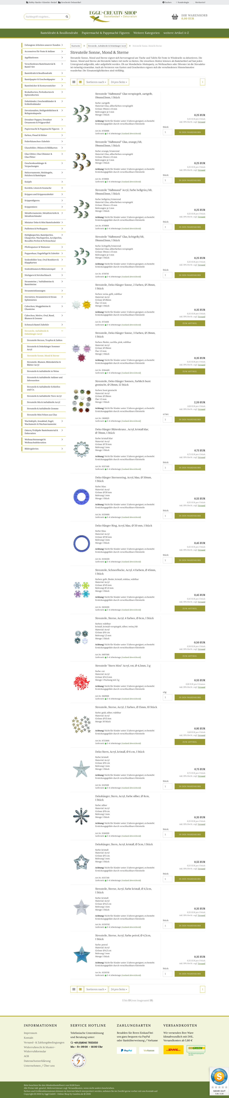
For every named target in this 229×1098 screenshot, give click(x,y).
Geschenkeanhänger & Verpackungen (35, 165)
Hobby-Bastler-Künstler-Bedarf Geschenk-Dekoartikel (53, 2)
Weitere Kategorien (146, 33)
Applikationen (31, 57)
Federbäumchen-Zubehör (37, 141)
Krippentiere (31, 206)
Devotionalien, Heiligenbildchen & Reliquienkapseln (41, 112)
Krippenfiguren (32, 200)
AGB (26, 1056)
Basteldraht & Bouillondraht (59, 33)
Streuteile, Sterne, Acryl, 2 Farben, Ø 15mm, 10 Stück (126, 707)
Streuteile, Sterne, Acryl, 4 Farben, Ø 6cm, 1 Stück (124, 618)
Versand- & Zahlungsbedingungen (44, 1042)
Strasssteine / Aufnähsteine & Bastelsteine (39, 283)
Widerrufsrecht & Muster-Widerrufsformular (39, 1049)
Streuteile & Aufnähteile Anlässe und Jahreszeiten (44, 379)
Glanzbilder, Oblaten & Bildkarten (41, 147)
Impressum (30, 1032)
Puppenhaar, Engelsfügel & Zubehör (42, 253)
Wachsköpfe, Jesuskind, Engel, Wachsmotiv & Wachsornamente (40, 422)
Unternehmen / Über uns (39, 1065)
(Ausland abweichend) (131, 133)
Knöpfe (28, 181)
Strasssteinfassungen (35, 290)
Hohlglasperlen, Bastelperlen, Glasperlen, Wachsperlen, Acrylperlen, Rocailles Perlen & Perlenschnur (43, 238)
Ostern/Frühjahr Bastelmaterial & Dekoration (41, 432)
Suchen (167, 2)
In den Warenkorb (190, 132)
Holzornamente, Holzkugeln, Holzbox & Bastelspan (39, 174)
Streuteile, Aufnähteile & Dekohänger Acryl (37, 332)
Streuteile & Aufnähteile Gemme (43, 408)
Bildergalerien (31, 448)
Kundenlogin (182, 2)
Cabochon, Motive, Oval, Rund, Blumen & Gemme (39, 317)
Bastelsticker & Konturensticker (40, 85)
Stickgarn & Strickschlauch (38, 275)
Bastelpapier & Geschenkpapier (40, 79)
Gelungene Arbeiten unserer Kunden (42, 45)
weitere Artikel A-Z (176, 33)
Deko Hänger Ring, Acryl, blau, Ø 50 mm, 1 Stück (123, 525)
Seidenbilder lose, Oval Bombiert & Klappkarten (42, 261)
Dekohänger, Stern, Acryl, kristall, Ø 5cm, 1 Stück (124, 844)
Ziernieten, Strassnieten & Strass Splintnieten (40, 298)
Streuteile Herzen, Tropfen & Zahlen (44, 340)
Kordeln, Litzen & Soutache (38, 188)
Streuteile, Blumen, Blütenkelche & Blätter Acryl (44, 363)
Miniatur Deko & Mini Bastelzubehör (42, 222)
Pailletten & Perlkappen (36, 228)
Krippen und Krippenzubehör (39, 194)
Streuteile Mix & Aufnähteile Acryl (43, 402)
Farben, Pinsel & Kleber (36, 135)
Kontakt (28, 1037)
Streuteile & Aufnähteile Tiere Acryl (44, 396)
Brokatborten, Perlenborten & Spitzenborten (39, 93)
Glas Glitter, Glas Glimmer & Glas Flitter (38, 155)
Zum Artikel (190, 323)
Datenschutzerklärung (37, 1060)
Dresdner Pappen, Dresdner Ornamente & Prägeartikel (38, 121)
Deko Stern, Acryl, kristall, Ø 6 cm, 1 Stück (120, 751)
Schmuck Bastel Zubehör (37, 324)
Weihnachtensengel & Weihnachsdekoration (35, 441)
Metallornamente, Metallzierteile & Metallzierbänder (42, 214)
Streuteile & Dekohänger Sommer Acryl (43, 348)
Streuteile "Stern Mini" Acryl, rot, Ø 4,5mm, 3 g (122, 665)
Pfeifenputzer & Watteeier (37, 247)
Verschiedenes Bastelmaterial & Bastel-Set (40, 65)
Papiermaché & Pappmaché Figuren (106, 33)
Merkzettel (199, 2)
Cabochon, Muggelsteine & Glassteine (38, 308)
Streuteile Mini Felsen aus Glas (42, 414)
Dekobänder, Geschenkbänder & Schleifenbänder (40, 103)
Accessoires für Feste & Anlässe (40, 51)
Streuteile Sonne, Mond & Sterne (43, 355)
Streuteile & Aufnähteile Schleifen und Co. (43, 388)
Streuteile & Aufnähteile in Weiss (43, 371)
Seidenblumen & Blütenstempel (40, 269)
